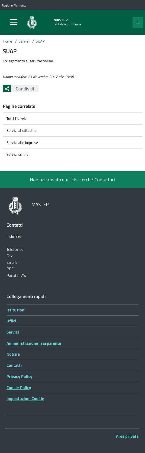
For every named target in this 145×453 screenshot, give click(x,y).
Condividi (22, 88)
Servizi (12, 332)
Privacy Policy (19, 376)
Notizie (13, 354)
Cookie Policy (18, 387)
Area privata (127, 436)
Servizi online (17, 154)
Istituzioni (16, 310)
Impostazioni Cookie (25, 398)
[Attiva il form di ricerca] (137, 22)
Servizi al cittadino (21, 130)
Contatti (14, 365)
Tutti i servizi (16, 118)
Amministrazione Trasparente (33, 343)
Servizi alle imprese (22, 142)
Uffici (11, 321)
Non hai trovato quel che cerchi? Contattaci (72, 179)
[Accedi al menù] (13, 22)
